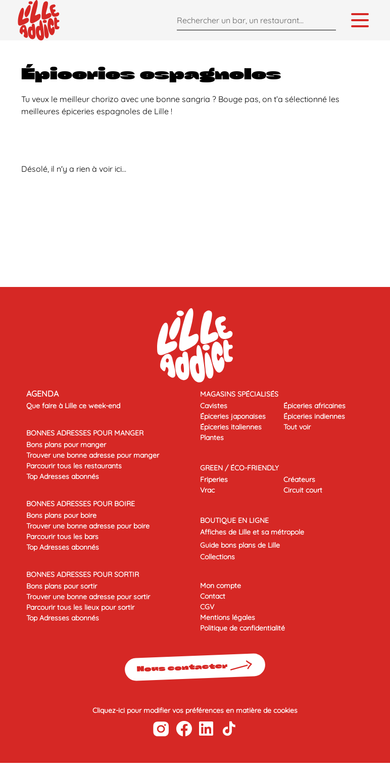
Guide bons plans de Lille (240, 545)
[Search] (326, 20)
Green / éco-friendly (239, 467)
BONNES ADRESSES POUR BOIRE (80, 503)
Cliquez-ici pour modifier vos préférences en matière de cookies (195, 710)
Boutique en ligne (234, 520)
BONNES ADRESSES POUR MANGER (84, 433)
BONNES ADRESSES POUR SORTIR (82, 574)
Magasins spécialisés (239, 394)
